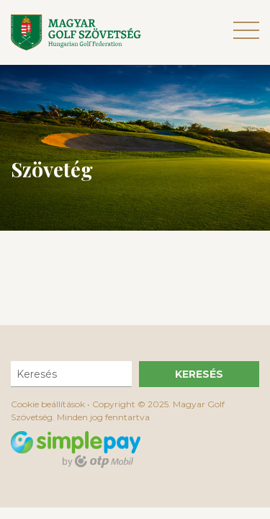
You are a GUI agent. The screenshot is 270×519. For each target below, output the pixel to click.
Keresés (199, 374)
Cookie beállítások (48, 404)
